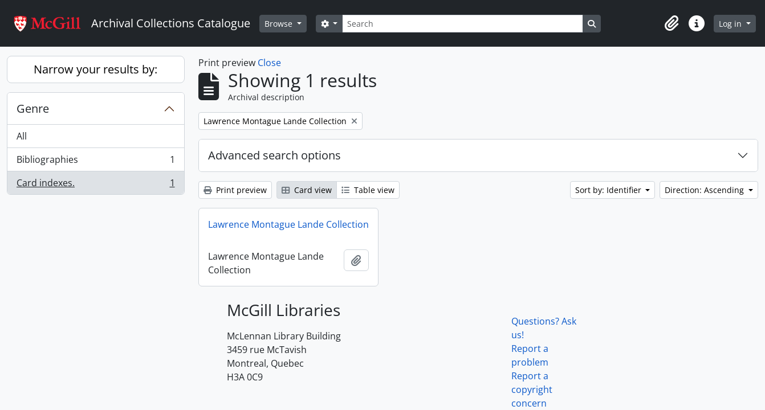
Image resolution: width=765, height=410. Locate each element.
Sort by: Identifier (609, 189)
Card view (307, 189)
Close (269, 62)
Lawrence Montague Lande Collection (288, 224)
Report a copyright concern (531, 389)
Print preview (235, 189)
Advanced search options (274, 155)
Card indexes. (95, 185)
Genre (33, 108)
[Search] (462, 23)
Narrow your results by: (95, 69)
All (22, 136)
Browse (280, 23)
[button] (671, 23)
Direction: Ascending (705, 189)
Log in (731, 23)
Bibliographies (95, 162)
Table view (367, 189)
